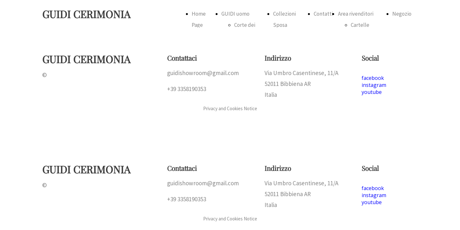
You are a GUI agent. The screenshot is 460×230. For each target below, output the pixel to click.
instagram (374, 195)
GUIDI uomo (235, 13)
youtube (372, 202)
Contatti (323, 13)
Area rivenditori (355, 13)
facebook (373, 188)
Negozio (401, 13)
